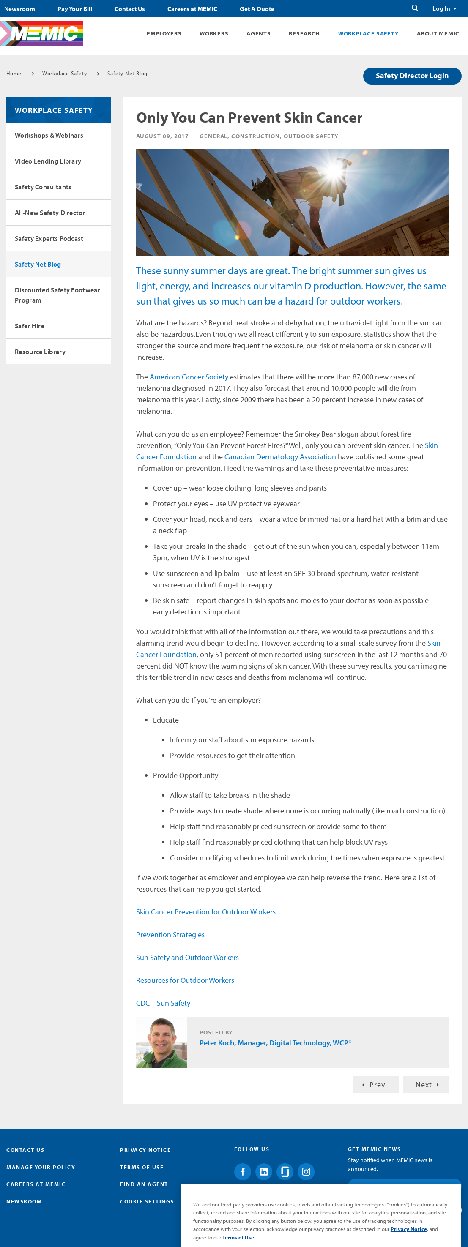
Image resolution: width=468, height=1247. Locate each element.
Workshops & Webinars (49, 135)
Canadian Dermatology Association (280, 456)
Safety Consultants (43, 187)
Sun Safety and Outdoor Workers (187, 957)
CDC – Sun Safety (163, 1003)
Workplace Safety (368, 33)
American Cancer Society (189, 377)
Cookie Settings (147, 1201)
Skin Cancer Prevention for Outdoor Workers (206, 912)
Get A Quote (257, 9)
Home (14, 73)
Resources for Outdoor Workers (185, 980)
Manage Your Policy (40, 1167)
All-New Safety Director (50, 212)
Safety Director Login (412, 75)
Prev (377, 1084)
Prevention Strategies (170, 934)
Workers (214, 33)
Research (304, 33)
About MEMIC (438, 33)
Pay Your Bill (74, 9)
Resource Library (40, 351)
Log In (441, 8)
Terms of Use (142, 1167)
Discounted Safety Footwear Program (57, 295)
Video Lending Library (48, 161)
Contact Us (130, 9)
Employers (164, 33)
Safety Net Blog (127, 73)
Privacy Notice (145, 1149)
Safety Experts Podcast (49, 238)
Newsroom (19, 9)
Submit (436, 1210)
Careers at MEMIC (192, 9)
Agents (258, 33)
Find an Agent (144, 1184)
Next (424, 1084)
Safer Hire (29, 326)
